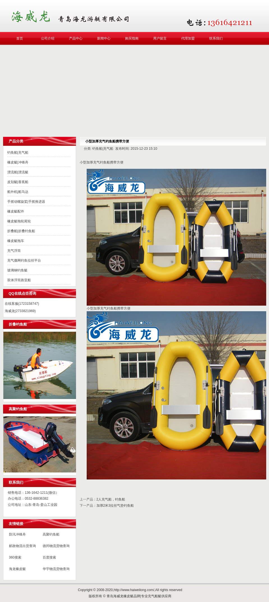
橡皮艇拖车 (15, 241)
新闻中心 (104, 38)
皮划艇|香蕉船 (17, 182)
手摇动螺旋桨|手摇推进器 (26, 202)
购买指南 (132, 38)
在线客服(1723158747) (22, 304)
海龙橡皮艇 (17, 569)
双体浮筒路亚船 (19, 280)
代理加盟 (188, 38)
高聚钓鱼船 (51, 534)
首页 (19, 38)
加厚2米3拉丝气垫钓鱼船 (115, 506)
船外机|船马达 (17, 192)
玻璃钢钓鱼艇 (17, 270)
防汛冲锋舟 (17, 534)
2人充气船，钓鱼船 (110, 499)
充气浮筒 (14, 251)
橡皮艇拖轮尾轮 (19, 221)
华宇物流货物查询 (56, 569)
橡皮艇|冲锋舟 (17, 162)
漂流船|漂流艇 (17, 172)
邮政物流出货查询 (22, 546)
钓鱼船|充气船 (17, 152)
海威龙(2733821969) (20, 311)
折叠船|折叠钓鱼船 (21, 231)
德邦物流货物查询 (56, 546)
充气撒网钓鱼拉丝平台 (24, 260)
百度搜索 (49, 557)
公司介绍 (47, 38)
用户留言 (160, 38)
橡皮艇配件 (15, 211)
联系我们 (216, 38)
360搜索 (15, 557)
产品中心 (75, 38)
